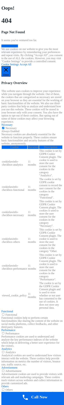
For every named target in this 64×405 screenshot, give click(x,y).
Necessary (11, 128)
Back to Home (9, 46)
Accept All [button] (25, 64)
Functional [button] (7, 311)
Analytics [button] (6, 348)
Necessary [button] (7, 124)
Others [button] (5, 386)
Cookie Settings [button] (10, 64)
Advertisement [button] (9, 367)
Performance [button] (8, 330)
